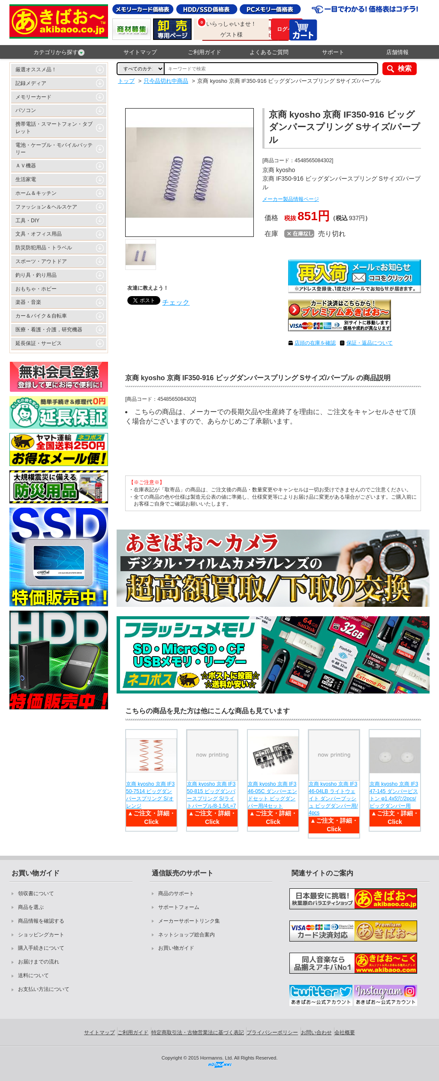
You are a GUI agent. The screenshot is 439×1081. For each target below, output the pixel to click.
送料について (33, 975)
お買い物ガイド (176, 948)
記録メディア (30, 83)
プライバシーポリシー (272, 1032)
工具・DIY (27, 221)
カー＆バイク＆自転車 (41, 316)
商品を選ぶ (31, 907)
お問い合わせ (316, 1032)
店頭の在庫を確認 (315, 343)
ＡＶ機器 (25, 166)
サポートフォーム (178, 907)
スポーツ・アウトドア (41, 261)
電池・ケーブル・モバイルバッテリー (54, 148)
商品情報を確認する (41, 921)
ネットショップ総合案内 (186, 935)
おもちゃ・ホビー (36, 289)
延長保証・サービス (38, 343)
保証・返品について (369, 343)
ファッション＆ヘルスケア (46, 207)
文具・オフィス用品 (38, 234)
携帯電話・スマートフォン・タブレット (54, 127)
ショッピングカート (41, 935)
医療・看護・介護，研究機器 (48, 330)
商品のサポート (176, 893)
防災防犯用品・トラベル (43, 248)
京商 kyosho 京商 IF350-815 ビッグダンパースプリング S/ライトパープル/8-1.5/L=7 (211, 794)
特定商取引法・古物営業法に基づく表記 (197, 1032)
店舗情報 (397, 52)
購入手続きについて (41, 948)
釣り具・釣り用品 (36, 275)
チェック (175, 302)
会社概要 (344, 1032)
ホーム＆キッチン (36, 193)
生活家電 (25, 179)
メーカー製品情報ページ (290, 199)
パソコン (25, 110)
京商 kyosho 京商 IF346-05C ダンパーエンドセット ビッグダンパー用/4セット (272, 794)
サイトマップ (140, 52)
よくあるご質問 (269, 52)
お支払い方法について (43, 989)
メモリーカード (33, 97)
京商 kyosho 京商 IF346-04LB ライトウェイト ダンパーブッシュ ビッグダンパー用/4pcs (333, 798)
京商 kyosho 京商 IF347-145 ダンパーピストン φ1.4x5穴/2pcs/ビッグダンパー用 (394, 794)
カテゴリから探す (58, 52)
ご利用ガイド (204, 52)
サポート (333, 52)
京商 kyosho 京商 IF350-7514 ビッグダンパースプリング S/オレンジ (150, 794)
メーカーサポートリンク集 (189, 921)
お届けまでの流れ (38, 962)
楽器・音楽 (28, 302)
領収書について (36, 893)
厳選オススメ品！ (36, 70)
